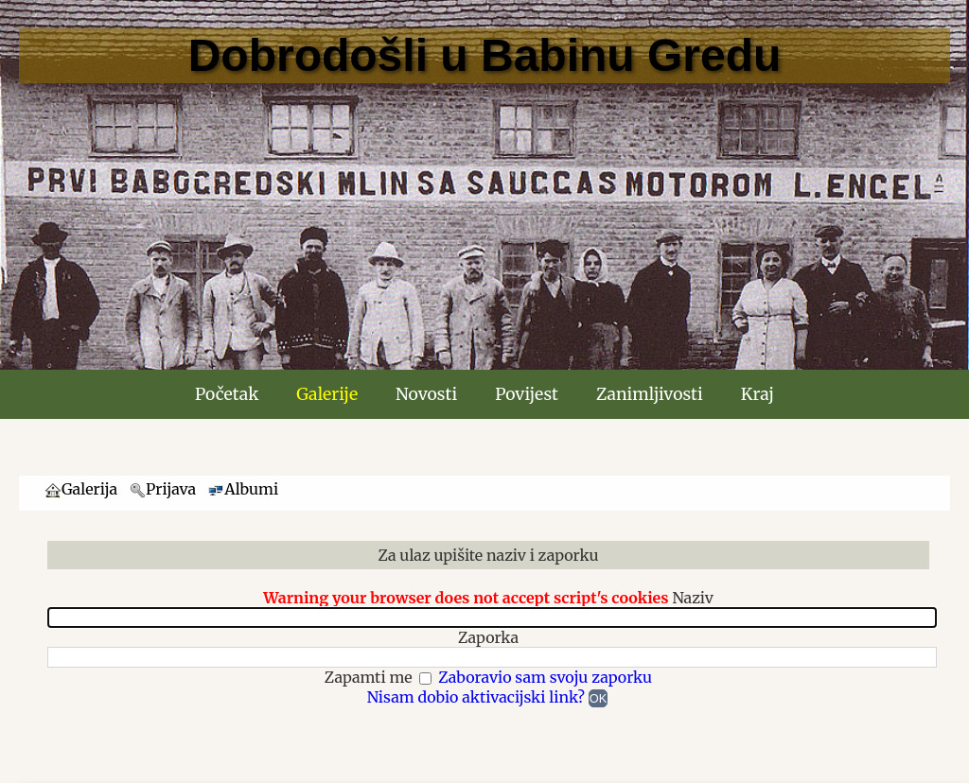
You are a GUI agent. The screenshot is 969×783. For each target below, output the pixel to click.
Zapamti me (370, 677)
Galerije (327, 394)
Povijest (526, 394)
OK (599, 698)
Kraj (757, 394)
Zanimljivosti (649, 394)
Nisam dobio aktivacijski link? (476, 696)
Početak (226, 394)
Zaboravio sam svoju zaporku (545, 677)
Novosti (426, 394)
